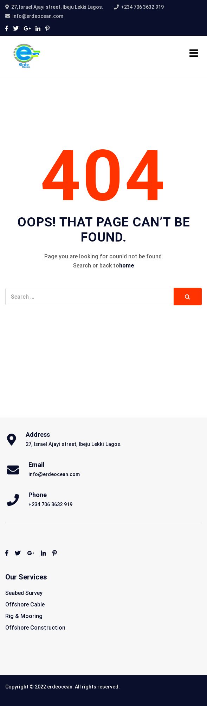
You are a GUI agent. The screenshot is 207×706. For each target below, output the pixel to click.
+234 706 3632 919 (142, 7)
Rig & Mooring (24, 616)
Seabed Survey (24, 593)
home (126, 265)
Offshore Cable (25, 604)
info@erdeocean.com (37, 16)
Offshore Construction (35, 627)
